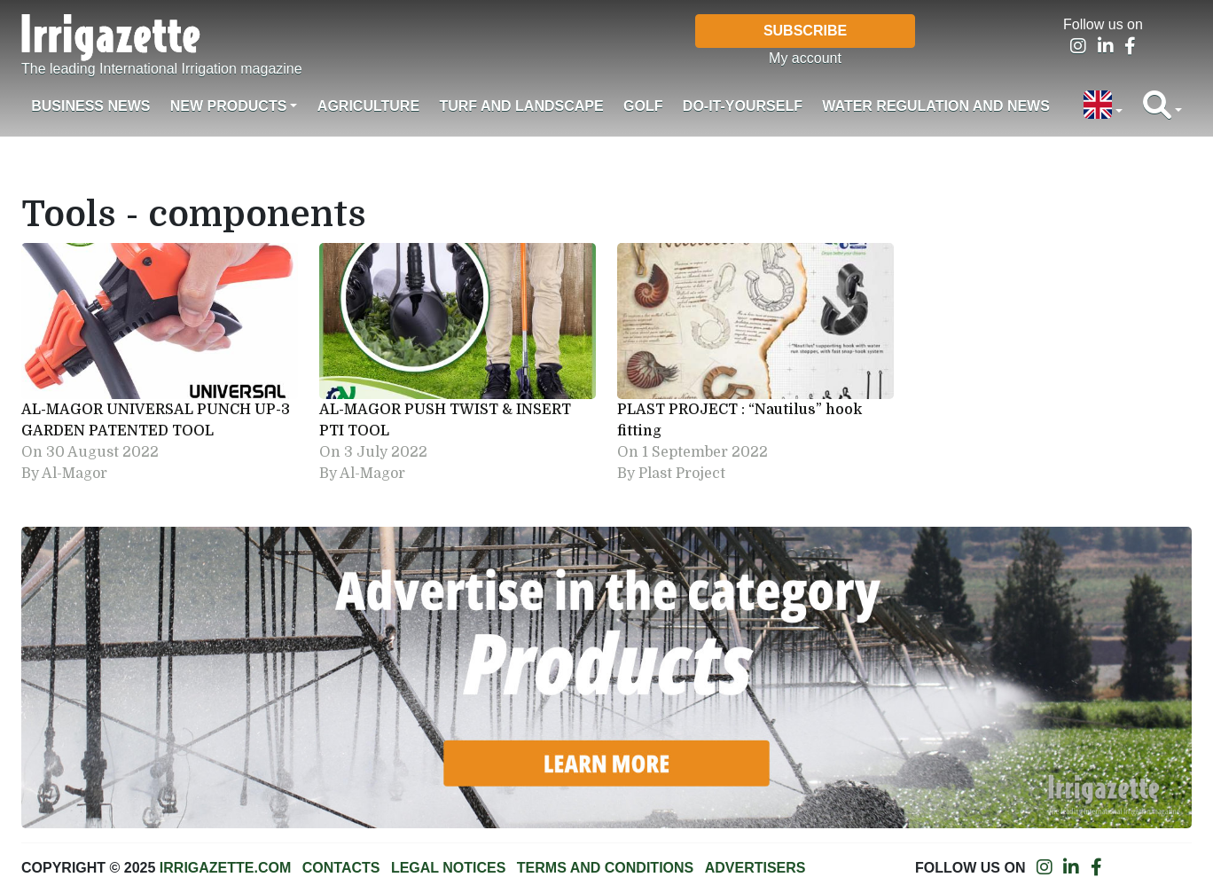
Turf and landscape (521, 106)
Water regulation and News (936, 106)
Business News (90, 106)
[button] (1103, 106)
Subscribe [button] (805, 30)
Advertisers (755, 867)
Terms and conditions (605, 867)
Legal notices (448, 867)
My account (805, 58)
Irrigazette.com (225, 867)
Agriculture (368, 106)
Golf (642, 106)
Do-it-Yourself (742, 106)
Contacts (341, 867)
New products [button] (228, 106)
